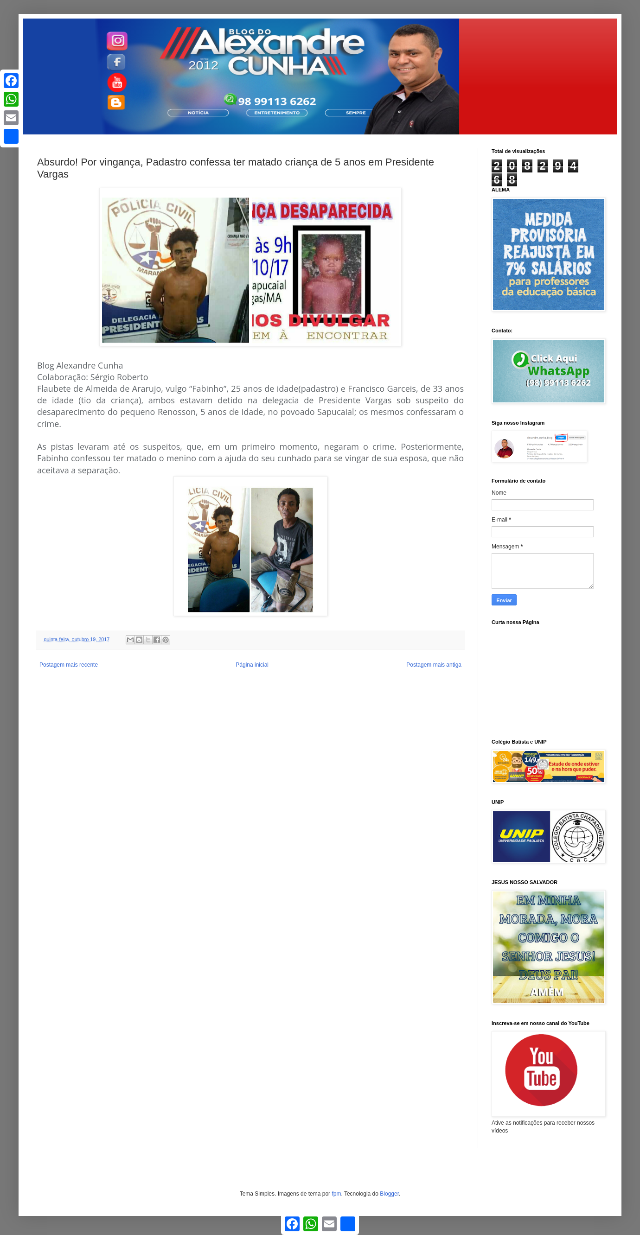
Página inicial (252, 665)
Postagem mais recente (68, 665)
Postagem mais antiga (433, 665)
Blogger (389, 1193)
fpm (336, 1193)
